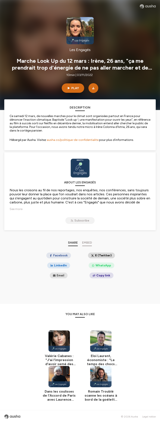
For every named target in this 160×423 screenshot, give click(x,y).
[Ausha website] (148, 6)
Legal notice (149, 416)
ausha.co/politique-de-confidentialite (72, 140)
